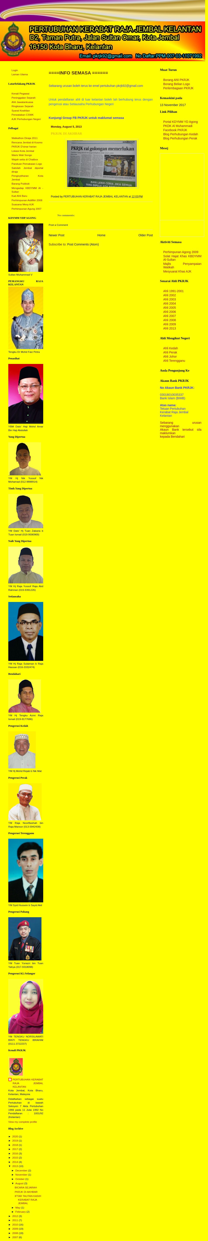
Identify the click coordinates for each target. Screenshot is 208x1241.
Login (15, 70)
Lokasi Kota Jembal (23, 151)
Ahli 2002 (169, 295)
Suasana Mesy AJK (23, 204)
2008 (15, 1233)
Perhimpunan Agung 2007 (26, 208)
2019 (15, 1140)
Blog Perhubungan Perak (180, 138)
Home (101, 235)
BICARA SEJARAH (26, 1187)
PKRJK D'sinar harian (24, 146)
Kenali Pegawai (20, 93)
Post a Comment (58, 224)
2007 (15, 1237)
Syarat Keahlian (21, 110)
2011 (15, 1220)
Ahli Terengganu (174, 360)
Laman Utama (20, 74)
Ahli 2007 (169, 316)
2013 (15, 1166)
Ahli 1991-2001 (173, 291)
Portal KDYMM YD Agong (180, 121)
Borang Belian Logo (176, 84)
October (20, 1179)
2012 (15, 1216)
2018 (15, 1145)
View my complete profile (22, 1121)
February (20, 1211)
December (21, 1170)
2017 (15, 1149)
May (18, 1207)
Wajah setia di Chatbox (25, 159)
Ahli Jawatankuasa (22, 102)
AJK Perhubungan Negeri (26, 119)
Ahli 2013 (169, 328)
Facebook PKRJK (175, 130)
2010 (15, 1224)
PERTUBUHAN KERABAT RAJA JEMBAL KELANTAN (28, 1083)
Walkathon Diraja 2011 (25, 138)
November (21, 1174)
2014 (15, 1162)
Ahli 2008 (169, 320)
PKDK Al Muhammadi (178, 126)
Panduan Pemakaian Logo (27, 163)
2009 (15, 1228)
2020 (15, 1136)
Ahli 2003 (169, 299)
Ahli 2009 (169, 324)
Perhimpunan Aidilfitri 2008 (27, 200)
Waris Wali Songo (22, 155)
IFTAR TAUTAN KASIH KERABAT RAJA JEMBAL (28, 1200)
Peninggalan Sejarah (24, 97)
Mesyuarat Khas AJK (177, 271)
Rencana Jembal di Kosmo (27, 142)
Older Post (145, 235)
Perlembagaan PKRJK (178, 88)
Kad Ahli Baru (19, 195)
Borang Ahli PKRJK (176, 80)
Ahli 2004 (169, 303)
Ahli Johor (170, 356)
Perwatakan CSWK (23, 114)
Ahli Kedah (170, 348)
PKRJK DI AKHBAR (26, 1191)
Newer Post (56, 235)
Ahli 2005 (169, 307)
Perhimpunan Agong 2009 (180, 252)
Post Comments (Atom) (83, 244)
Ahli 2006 (169, 312)
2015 (15, 1157)
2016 (15, 1153)
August (19, 1183)
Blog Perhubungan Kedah (180, 134)
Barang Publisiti (20, 183)
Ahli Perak (170, 352)
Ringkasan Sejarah (22, 106)
